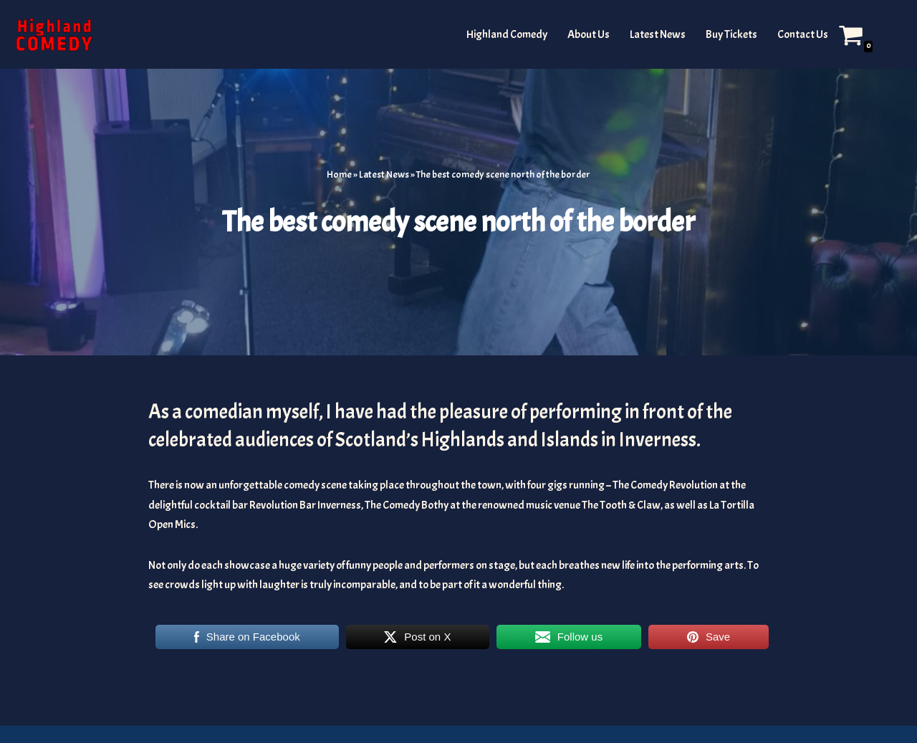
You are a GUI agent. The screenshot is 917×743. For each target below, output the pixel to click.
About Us (588, 34)
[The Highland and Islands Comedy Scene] (54, 34)
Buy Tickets (731, 34)
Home (339, 174)
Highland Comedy (506, 34)
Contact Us (802, 34)
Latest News (658, 34)
